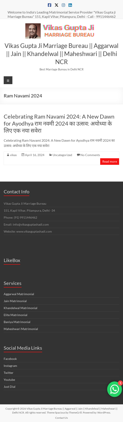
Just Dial (9, 386)
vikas (13, 155)
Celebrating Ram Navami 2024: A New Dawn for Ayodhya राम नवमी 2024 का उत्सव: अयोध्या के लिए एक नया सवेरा (59, 123)
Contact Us (61, 417)
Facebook (10, 359)
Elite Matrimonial (15, 315)
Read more (109, 161)
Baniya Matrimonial (17, 322)
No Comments (90, 155)
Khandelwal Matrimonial (20, 308)
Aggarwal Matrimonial (19, 294)
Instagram (10, 366)
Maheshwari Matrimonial (21, 329)
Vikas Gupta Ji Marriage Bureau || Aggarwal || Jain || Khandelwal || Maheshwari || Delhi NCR (61, 53)
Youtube (9, 379)
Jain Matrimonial (15, 301)
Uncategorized (62, 155)
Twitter (8, 372)
